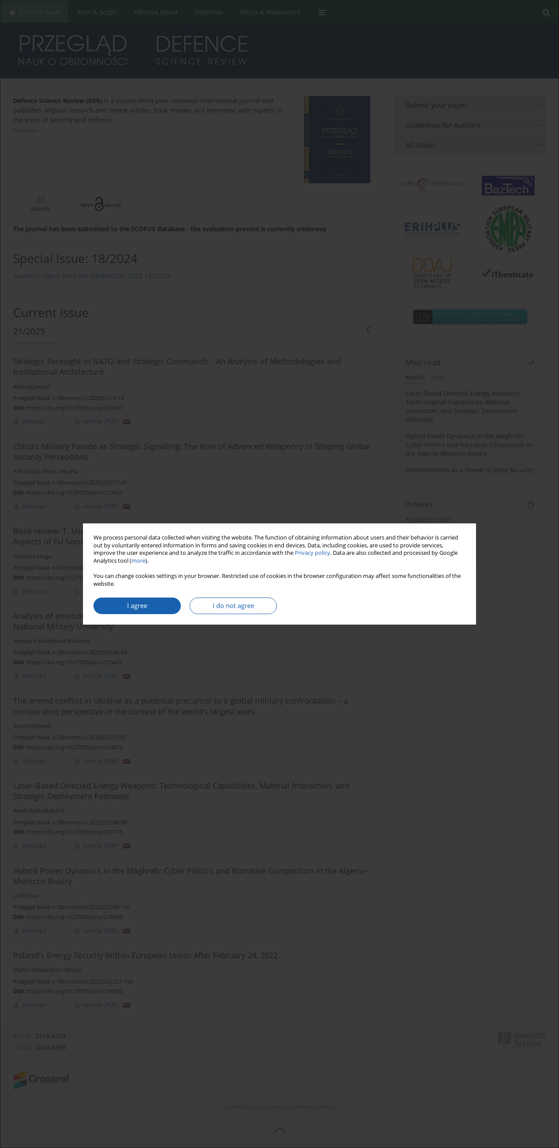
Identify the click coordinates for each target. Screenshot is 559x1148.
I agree (137, 605)
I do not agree (233, 605)
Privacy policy (312, 553)
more (138, 560)
